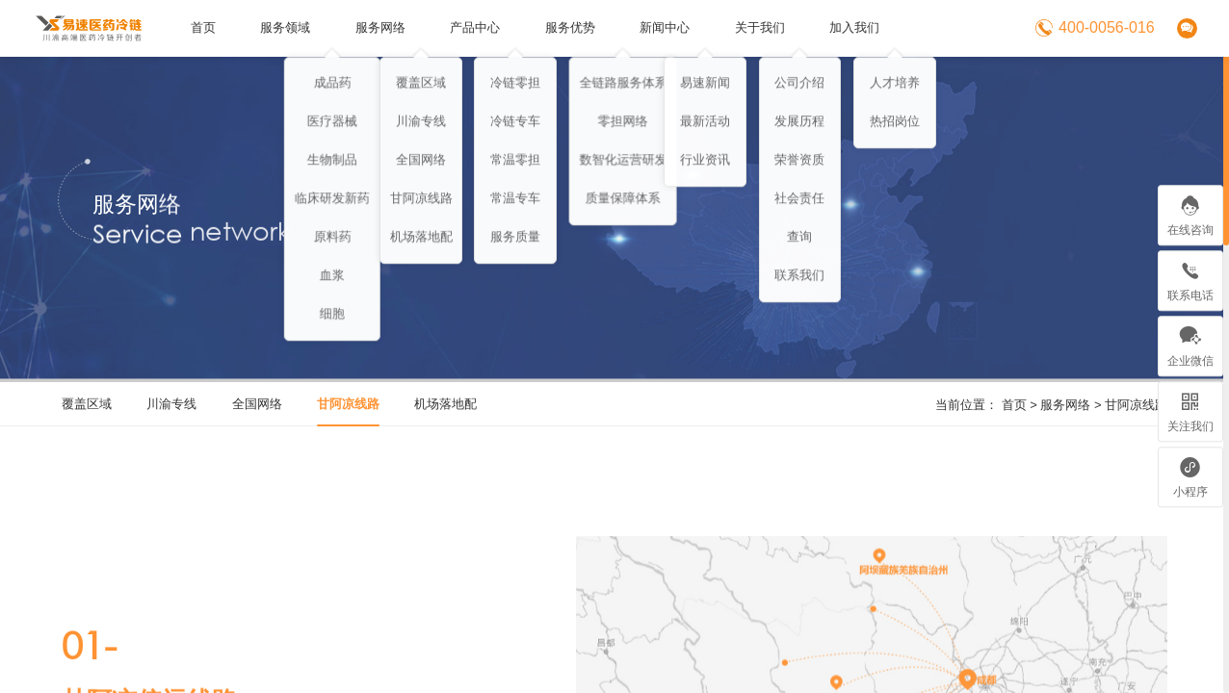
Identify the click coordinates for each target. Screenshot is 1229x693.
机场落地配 (445, 404)
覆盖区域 (87, 404)
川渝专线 (171, 404)
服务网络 (1065, 405)
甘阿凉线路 (1136, 405)
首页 (1014, 405)
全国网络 (257, 404)
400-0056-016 (1095, 28)
